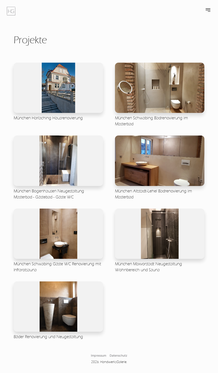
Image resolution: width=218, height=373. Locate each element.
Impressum (98, 355)
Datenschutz (118, 355)
